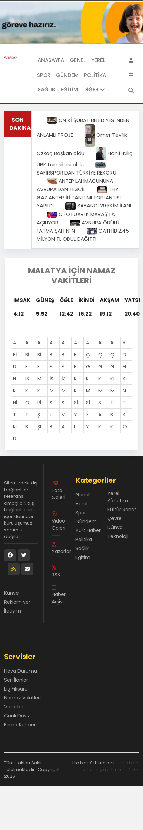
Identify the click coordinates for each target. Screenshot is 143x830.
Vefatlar (13, 706)
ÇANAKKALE (91, 354)
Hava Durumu (20, 671)
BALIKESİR (128, 342)
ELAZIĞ (42, 366)
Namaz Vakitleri (22, 697)
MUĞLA (103, 390)
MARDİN (91, 390)
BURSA (79, 354)
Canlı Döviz (17, 715)
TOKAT (128, 402)
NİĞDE (18, 402)
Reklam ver (17, 601)
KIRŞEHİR (128, 378)
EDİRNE (30, 366)
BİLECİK (18, 354)
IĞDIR (79, 426)
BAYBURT (115, 414)
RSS (56, 571)
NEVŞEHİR (128, 390)
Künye (11, 593)
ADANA (18, 342)
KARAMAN (128, 414)
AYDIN (115, 342)
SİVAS (103, 402)
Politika (95, 75)
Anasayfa (51, 60)
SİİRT (79, 402)
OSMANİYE (128, 426)
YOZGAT (79, 414)
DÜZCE (18, 438)
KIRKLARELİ (115, 378)
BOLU (55, 354)
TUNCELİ (30, 414)
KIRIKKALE (18, 426)
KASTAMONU (91, 378)
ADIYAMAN (30, 342)
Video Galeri (56, 521)
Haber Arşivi (56, 595)
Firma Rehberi (20, 724)
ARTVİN (103, 342)
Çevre (114, 518)
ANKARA (79, 342)
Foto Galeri (56, 491)
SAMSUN (67, 402)
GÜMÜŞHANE (115, 366)
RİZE (41, 402)
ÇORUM (115, 354)
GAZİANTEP (91, 366)
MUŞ (115, 390)
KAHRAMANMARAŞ (79, 390)
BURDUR (67, 354)
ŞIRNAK (42, 426)
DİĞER (94, 89)
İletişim (12, 610)
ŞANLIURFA (42, 414)
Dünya (115, 527)
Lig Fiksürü (16, 688)
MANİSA (67, 390)
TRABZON (18, 414)
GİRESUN (103, 366)
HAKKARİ (128, 366)
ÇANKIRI (103, 354)
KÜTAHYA (42, 390)
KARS (79, 378)
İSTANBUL (55, 378)
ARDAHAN (67, 426)
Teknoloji (117, 536)
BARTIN (55, 426)
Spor (43, 75)
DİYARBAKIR (18, 366)
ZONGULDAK (91, 414)
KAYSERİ (103, 378)
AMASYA (67, 342)
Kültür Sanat (121, 509)
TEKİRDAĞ (115, 402)
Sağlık (46, 89)
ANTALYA (91, 342)
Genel (78, 60)
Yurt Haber (88, 530)
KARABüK (103, 426)
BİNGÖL (30, 354)
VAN (66, 414)
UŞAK (55, 414)
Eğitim (69, 89)
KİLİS (115, 426)
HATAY (18, 378)
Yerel (98, 60)
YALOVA (91, 426)
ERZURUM (67, 366)
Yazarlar (56, 548)
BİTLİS (42, 354)
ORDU (30, 402)
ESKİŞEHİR (79, 366)
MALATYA (55, 390)
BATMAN (30, 426)
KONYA (30, 390)
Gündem (67, 75)
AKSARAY (103, 414)
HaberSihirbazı (93, 763)
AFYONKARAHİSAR (42, 342)
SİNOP (91, 402)
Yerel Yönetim (117, 497)
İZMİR (67, 378)
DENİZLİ (128, 354)
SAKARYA (55, 402)
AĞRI (55, 342)
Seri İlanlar (16, 679)
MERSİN (42, 378)
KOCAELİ (18, 390)
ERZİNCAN (55, 366)
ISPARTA (30, 378)
